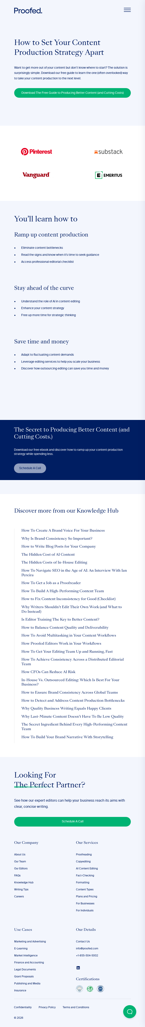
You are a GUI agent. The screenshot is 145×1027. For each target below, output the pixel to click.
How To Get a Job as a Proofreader (51, 583)
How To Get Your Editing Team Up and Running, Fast (67, 652)
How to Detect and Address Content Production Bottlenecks (73, 701)
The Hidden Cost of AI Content (48, 555)
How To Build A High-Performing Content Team (62, 591)
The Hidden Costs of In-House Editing (54, 562)
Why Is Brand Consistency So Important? (56, 539)
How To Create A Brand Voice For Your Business (63, 531)
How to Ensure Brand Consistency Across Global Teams (69, 693)
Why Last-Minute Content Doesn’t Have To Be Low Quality (72, 717)
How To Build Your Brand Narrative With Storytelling (67, 737)
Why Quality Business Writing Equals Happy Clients (66, 708)
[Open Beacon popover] (129, 1011)
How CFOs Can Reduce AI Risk (48, 672)
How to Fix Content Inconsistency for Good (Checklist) (68, 599)
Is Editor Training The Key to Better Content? (60, 619)
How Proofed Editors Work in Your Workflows (61, 644)
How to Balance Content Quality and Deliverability (65, 628)
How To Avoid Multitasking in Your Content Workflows (68, 635)
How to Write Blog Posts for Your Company (58, 546)
